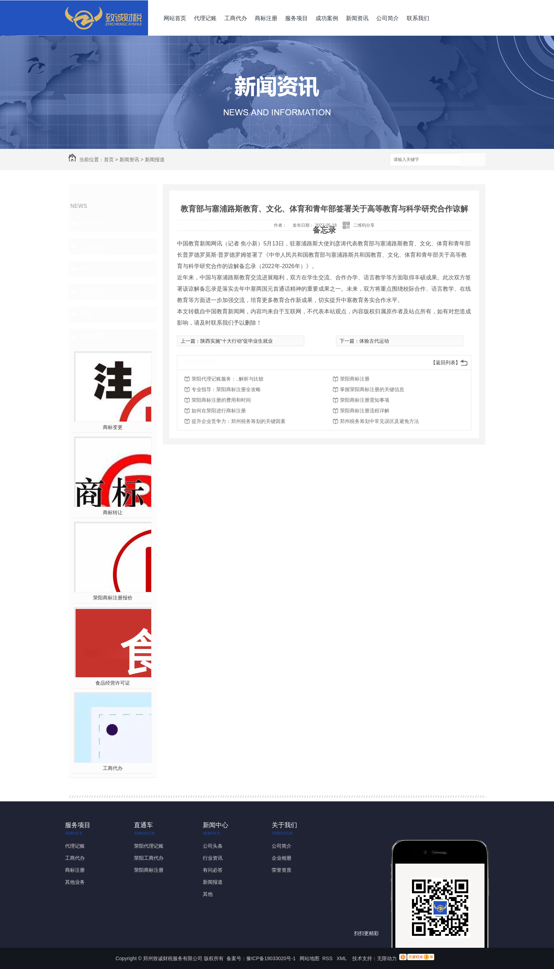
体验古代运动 (374, 341)
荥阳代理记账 (149, 846)
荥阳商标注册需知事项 (364, 400)
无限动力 (387, 958)
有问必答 (92, 268)
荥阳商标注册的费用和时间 (221, 400)
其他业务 (75, 882)
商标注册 (266, 18)
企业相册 (281, 858)
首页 (109, 159)
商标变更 (113, 427)
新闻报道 (155, 159)
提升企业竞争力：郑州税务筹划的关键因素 (238, 421)
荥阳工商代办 (149, 858)
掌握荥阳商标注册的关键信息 (372, 389)
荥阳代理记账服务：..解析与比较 (227, 379)
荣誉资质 (281, 870)
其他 (85, 314)
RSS (328, 958)
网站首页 (175, 18)
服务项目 (296, 18)
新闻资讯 (357, 18)
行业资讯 (92, 246)
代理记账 (205, 18)
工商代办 (235, 18)
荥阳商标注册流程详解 (364, 410)
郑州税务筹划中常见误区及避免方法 (379, 421)
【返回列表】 (445, 362)
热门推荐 (92, 336)
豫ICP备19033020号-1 (271, 958)
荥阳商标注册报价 (112, 597)
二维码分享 (364, 225)
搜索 (473, 160)
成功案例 (327, 18)
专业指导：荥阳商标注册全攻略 (226, 389)
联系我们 (418, 18)
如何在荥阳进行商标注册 (218, 410)
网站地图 (309, 958)
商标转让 (113, 512)
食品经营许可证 (112, 683)
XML (342, 958)
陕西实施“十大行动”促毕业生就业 (236, 341)
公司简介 (387, 18)
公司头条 (92, 223)
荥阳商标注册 (355, 379)
